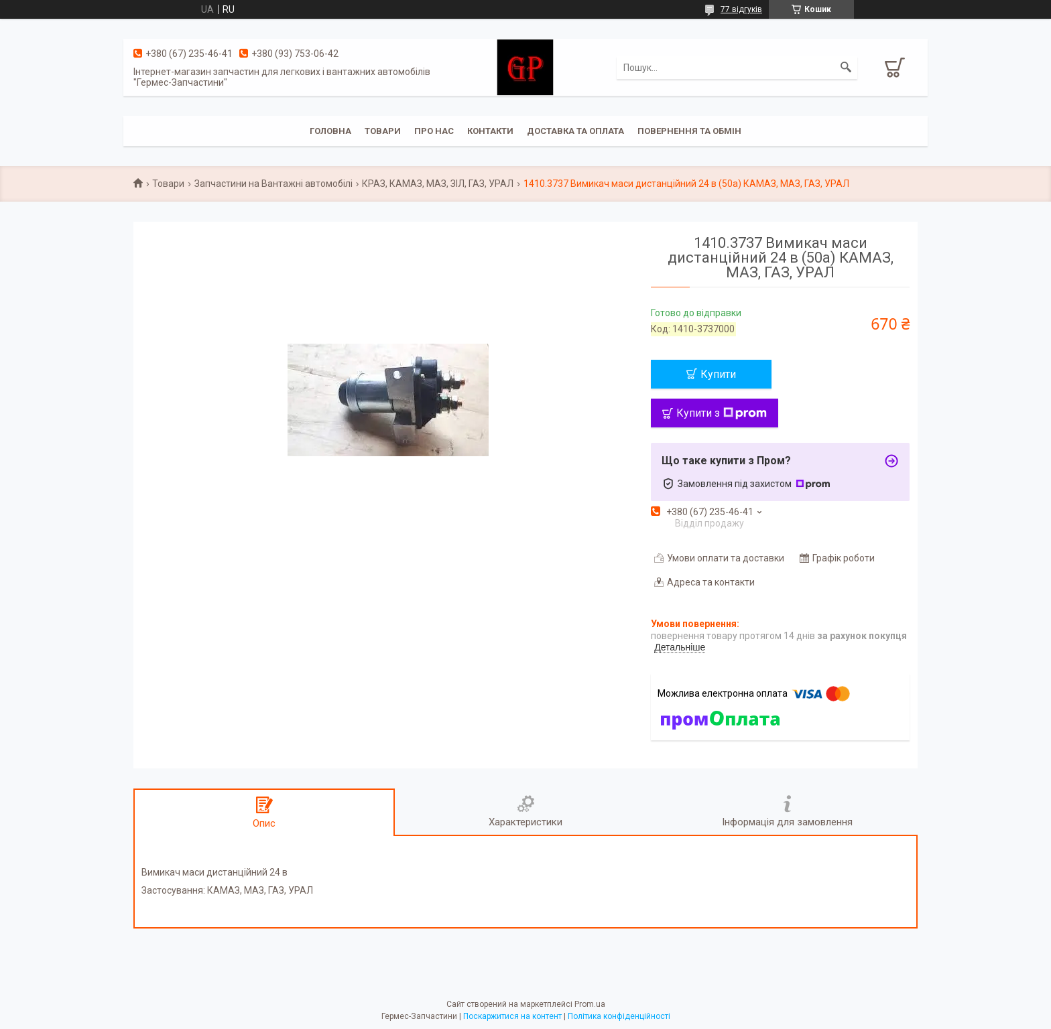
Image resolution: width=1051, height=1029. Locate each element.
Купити (718, 374)
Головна (330, 131)
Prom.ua (589, 1004)
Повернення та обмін (689, 131)
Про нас (434, 131)
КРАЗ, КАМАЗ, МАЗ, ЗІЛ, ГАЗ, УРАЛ (437, 183)
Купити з (721, 413)
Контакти (490, 131)
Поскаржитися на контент (512, 1016)
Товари (383, 131)
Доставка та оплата (575, 131)
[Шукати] (846, 67)
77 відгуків (741, 9)
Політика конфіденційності (619, 1016)
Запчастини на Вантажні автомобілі (273, 183)
